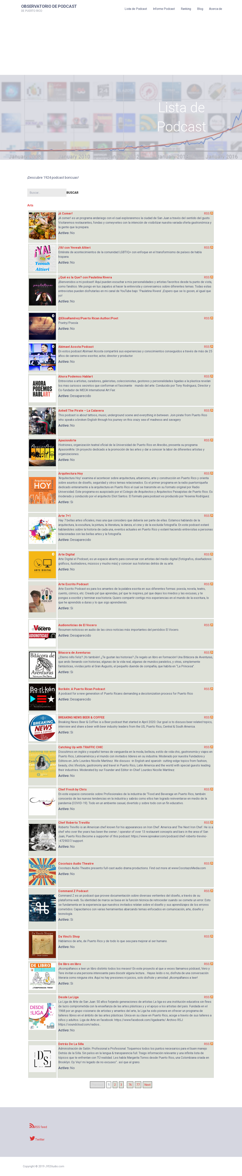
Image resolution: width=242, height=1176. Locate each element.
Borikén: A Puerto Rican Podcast (81, 689)
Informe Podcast (164, 9)
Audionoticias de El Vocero (77, 625)
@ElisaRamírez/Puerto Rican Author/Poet (88, 318)
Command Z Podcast (73, 891)
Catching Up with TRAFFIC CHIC (80, 747)
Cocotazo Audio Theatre (76, 863)
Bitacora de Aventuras (74, 652)
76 (130, 1085)
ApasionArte (67, 440)
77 (138, 1085)
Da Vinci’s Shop (69, 936)
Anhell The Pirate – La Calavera (81, 410)
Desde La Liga (68, 997)
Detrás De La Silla (71, 1044)
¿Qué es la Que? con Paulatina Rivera (85, 277)
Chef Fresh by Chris (72, 789)
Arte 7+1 (64, 516)
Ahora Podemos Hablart (75, 376)
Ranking (186, 9)
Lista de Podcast (136, 9)
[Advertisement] (121, 46)
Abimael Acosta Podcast (76, 347)
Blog (200, 9)
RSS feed (38, 1126)
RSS (207, 213)
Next (147, 1085)
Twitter (37, 1138)
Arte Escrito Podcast (73, 584)
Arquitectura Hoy (70, 473)
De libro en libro (69, 964)
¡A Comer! (65, 213)
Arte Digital (66, 554)
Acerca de (215, 9)
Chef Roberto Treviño (74, 822)
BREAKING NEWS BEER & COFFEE (81, 717)
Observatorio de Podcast (49, 6)
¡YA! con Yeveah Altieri (74, 247)
